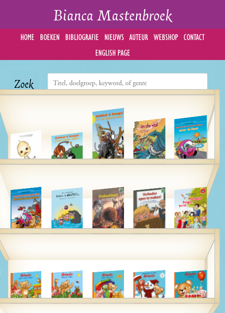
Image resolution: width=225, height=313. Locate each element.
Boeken (50, 36)
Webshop (166, 36)
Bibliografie (82, 36)
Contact (194, 36)
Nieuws (114, 36)
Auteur (138, 36)
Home (27, 36)
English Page (112, 52)
